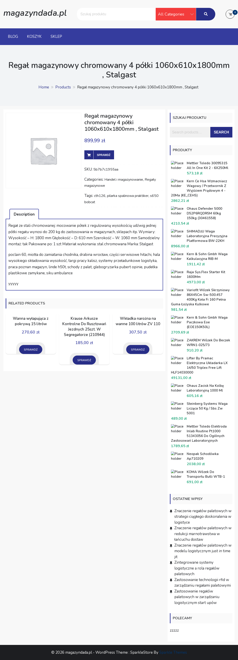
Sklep (56, 36)
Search (221, 132)
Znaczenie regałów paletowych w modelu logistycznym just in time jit (202, 551)
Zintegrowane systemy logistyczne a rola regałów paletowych (196, 568)
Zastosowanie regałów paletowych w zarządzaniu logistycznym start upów (196, 597)
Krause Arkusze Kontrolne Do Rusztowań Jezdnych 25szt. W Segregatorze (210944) (84, 326)
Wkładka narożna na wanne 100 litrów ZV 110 (138, 321)
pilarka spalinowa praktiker (127, 195)
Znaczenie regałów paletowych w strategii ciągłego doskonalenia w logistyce (202, 516)
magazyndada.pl (35, 13)
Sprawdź (103, 155)
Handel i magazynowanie (123, 179)
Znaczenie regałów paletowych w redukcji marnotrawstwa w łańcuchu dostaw (202, 533)
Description (24, 214)
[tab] (24, 214)
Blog (13, 36)
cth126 (100, 195)
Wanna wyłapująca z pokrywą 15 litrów (31, 321)
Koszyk (34, 36)
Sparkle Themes (173, 652)
